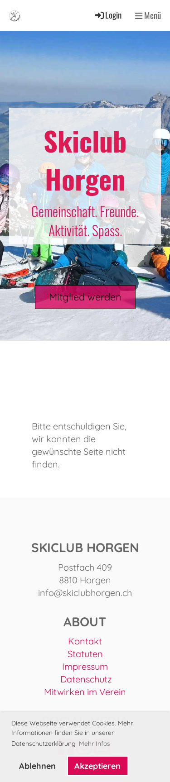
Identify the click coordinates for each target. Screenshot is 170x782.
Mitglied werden (85, 297)
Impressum (85, 666)
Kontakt (85, 641)
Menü (148, 15)
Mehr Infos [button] (94, 743)
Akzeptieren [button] (97, 766)
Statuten (85, 653)
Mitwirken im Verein (85, 691)
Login (107, 15)
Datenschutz (86, 679)
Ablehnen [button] (37, 766)
